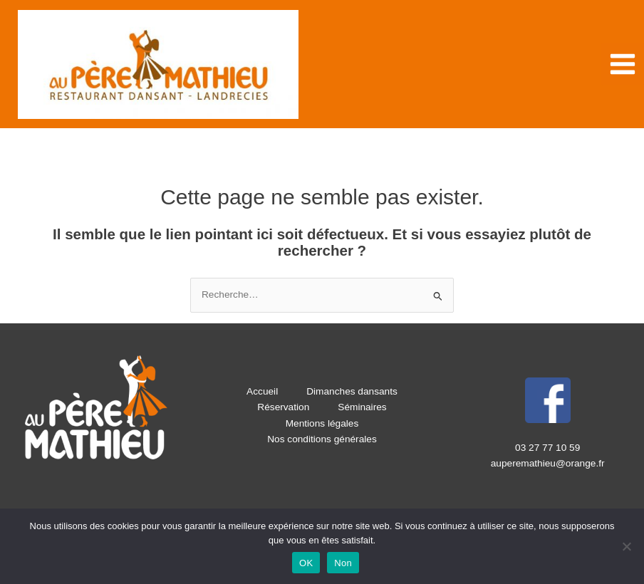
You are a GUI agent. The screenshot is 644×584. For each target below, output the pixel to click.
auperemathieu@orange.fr (548, 463)
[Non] (626, 546)
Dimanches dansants (352, 391)
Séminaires (362, 407)
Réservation (283, 407)
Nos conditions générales (322, 439)
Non (343, 563)
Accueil (262, 391)
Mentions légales (322, 423)
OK (306, 563)
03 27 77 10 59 (547, 447)
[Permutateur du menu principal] (623, 64)
